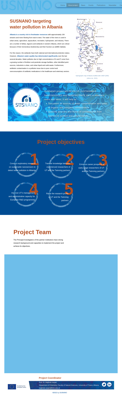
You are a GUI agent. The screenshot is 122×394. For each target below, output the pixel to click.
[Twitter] (104, 384)
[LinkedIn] (109, 384)
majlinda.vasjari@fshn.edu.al (49, 388)
